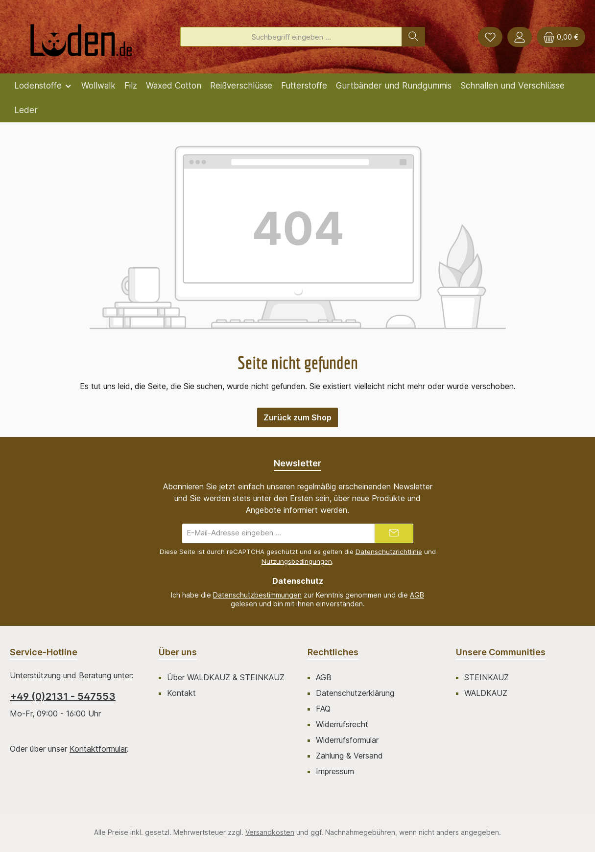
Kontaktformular (98, 749)
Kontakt (181, 693)
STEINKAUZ (486, 677)
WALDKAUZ (485, 693)
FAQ (323, 709)
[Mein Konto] (519, 37)
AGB (417, 595)
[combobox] (291, 36)
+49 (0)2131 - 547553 (63, 696)
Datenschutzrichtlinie (389, 551)
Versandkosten (269, 832)
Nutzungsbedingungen (297, 561)
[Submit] (393, 533)
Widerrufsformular (347, 740)
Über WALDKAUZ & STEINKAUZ (226, 677)
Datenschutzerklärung (355, 693)
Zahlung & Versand (349, 755)
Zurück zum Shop (297, 417)
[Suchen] (413, 36)
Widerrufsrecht (342, 724)
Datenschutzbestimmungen (257, 595)
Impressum (335, 771)
